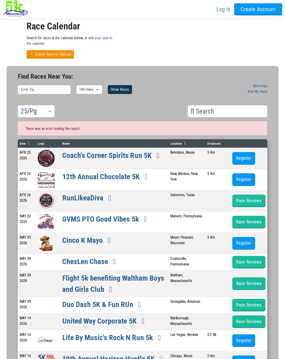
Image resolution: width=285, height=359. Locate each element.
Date (23, 143)
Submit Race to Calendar (50, 54)
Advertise (260, 86)
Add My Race (257, 91)
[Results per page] (36, 111)
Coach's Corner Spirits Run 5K (112, 155)
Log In (223, 9)
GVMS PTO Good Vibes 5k (106, 219)
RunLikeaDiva (88, 197)
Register (243, 158)
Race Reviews (249, 200)
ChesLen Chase (90, 261)
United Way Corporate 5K (105, 321)
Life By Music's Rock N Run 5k (113, 337)
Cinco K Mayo (88, 240)
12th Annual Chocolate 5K (106, 176)
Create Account (258, 9)
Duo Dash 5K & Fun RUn (103, 304)
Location (176, 143)
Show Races (120, 89)
